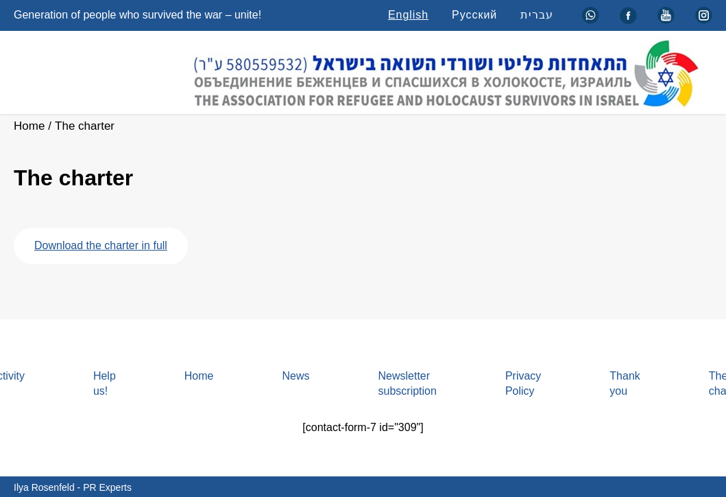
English (408, 15)
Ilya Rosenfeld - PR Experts (73, 487)
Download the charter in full (100, 245)
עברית (536, 15)
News (295, 376)
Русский (474, 15)
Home (29, 125)
